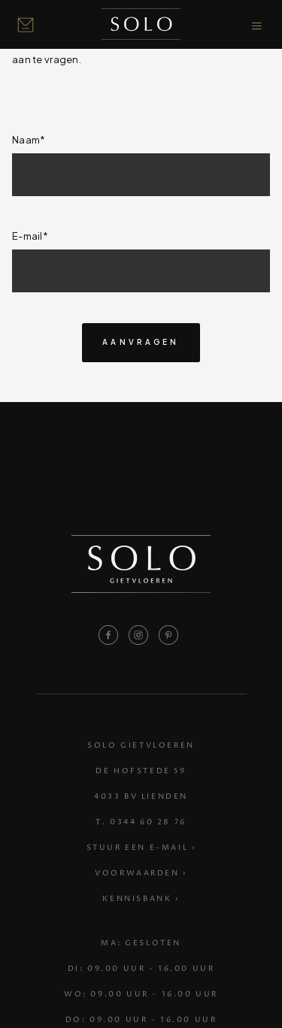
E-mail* (30, 236)
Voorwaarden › (141, 874)
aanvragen (140, 341)
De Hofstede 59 (141, 772)
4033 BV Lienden (141, 797)
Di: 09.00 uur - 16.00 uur (141, 969)
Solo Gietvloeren (140, 746)
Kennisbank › (140, 899)
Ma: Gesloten (141, 944)
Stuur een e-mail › (141, 848)
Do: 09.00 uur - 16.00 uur (141, 1020)
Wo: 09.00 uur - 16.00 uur (141, 995)
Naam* (28, 140)
